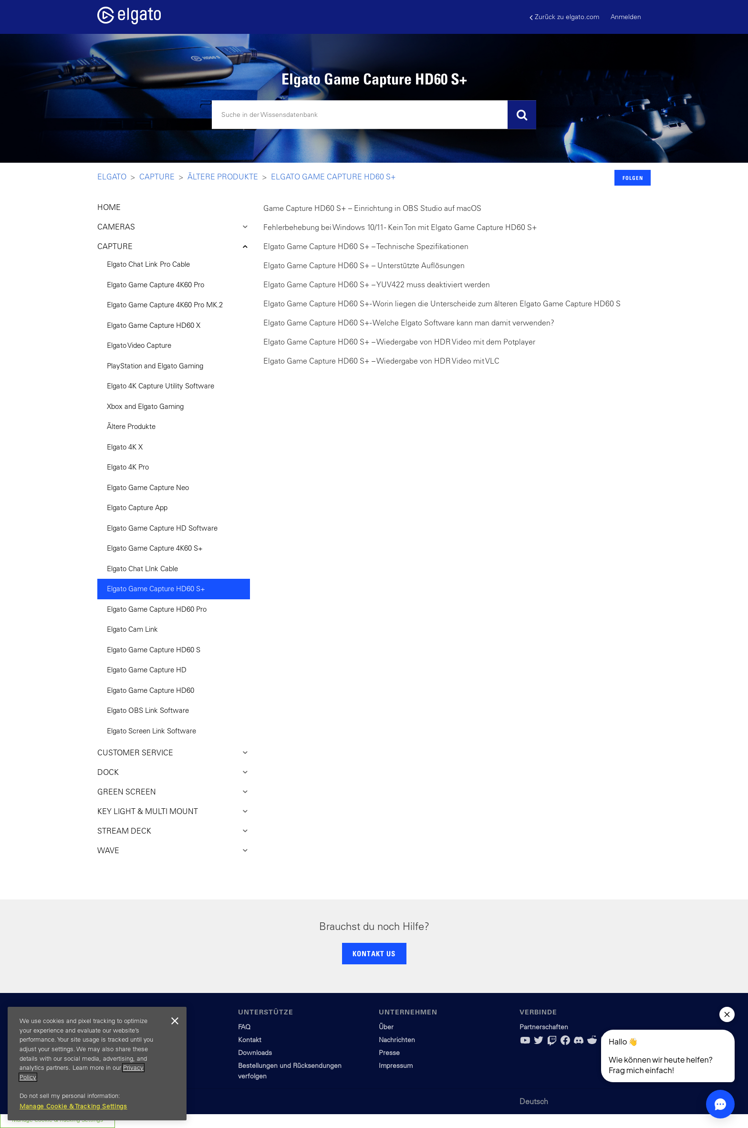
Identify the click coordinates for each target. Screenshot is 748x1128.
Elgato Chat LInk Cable (142, 568)
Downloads (255, 1052)
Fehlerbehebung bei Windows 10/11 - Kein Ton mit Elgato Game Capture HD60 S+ (400, 227)
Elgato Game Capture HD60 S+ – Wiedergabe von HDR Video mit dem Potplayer (399, 341)
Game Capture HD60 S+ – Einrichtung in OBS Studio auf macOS (372, 208)
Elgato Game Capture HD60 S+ (333, 176)
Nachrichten (397, 1039)
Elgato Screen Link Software (151, 730)
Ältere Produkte (222, 176)
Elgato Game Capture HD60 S (153, 649)
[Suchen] (374, 115)
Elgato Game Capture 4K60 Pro (155, 284)
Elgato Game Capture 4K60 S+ (155, 548)
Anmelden (626, 16)
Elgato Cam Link (132, 629)
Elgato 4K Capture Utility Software (160, 385)
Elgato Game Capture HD (147, 669)
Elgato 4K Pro (128, 466)
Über (386, 1027)
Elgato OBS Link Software (148, 710)
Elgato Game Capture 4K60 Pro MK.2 (165, 304)
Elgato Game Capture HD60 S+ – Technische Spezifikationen (365, 246)
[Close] (174, 1021)
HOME (109, 207)
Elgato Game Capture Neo (148, 487)
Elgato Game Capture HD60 (150, 690)
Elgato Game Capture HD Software (162, 528)
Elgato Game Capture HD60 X (153, 325)
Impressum (396, 1065)
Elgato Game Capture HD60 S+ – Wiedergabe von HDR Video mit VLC (381, 361)
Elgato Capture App (137, 507)
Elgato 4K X (125, 446)
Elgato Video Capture (139, 345)
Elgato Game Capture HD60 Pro (157, 609)
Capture (157, 176)
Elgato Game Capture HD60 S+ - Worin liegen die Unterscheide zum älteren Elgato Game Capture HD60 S (442, 303)
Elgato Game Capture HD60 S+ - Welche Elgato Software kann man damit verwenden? (408, 322)
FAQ (244, 1027)
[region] (97, 1063)
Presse (389, 1052)
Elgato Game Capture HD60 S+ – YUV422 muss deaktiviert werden (376, 284)
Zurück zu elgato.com (564, 16)
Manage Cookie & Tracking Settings (73, 1106)
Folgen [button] (633, 178)
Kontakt (249, 1039)
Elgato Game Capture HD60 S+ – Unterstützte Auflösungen (364, 265)
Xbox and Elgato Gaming (145, 406)
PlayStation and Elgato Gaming (155, 365)
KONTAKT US (374, 953)
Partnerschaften (543, 1027)
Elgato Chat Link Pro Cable (148, 264)
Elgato (111, 176)
